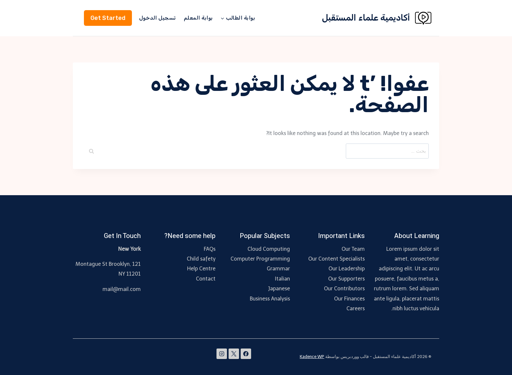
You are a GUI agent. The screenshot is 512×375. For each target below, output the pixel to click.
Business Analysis (270, 299)
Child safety (201, 259)
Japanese (279, 288)
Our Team (353, 249)
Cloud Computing (269, 249)
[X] (234, 354)
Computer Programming (260, 259)
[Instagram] (221, 354)
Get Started (107, 18)
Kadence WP (312, 356)
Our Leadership (346, 268)
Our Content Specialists (336, 259)
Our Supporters (346, 279)
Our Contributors (344, 288)
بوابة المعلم (198, 18)
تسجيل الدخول (157, 18)
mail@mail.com (122, 289)
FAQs (210, 249)
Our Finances (349, 299)
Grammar (278, 268)
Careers (355, 308)
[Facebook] (246, 354)
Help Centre (201, 268)
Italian (282, 279)
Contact (206, 279)
